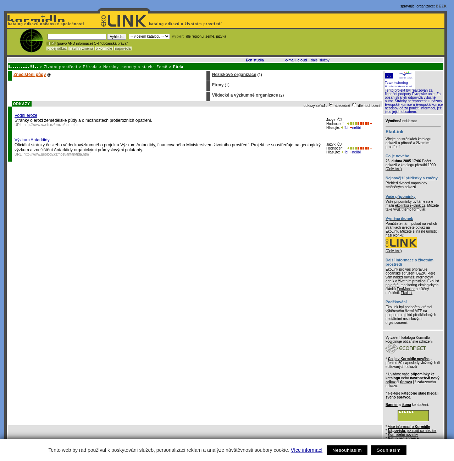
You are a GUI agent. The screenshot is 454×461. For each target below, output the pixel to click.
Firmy (218, 84)
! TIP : (51, 43)
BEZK (441, 6)
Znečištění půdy (29, 74)
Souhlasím (388, 450)
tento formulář (415, 209)
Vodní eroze (26, 115)
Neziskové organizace (234, 74)
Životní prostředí (60, 67)
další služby (320, 60)
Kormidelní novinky (403, 434)
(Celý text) (394, 169)
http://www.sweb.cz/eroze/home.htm (52, 125)
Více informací (306, 450)
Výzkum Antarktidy (32, 139)
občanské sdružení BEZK (406, 273)
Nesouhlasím (347, 450)
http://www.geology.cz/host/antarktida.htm (56, 154)
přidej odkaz (56, 48)
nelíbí (355, 128)
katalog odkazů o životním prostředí (186, 24)
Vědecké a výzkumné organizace (245, 95)
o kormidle (104, 48)
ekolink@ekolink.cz (410, 205)
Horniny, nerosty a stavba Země (135, 67)
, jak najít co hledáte (412, 431)
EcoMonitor (406, 289)
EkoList (407, 293)
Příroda (90, 67)
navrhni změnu (81, 48)
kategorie (409, 393)
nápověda (123, 48)
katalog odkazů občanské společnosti (45, 24)
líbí (344, 128)
